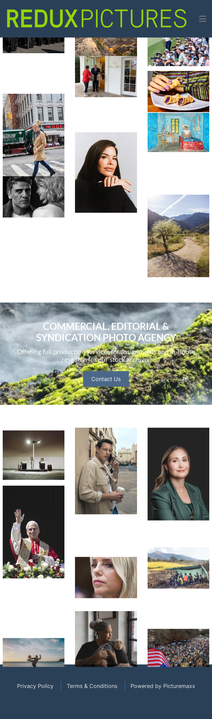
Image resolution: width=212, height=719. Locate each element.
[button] (202, 19)
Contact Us (106, 408)
